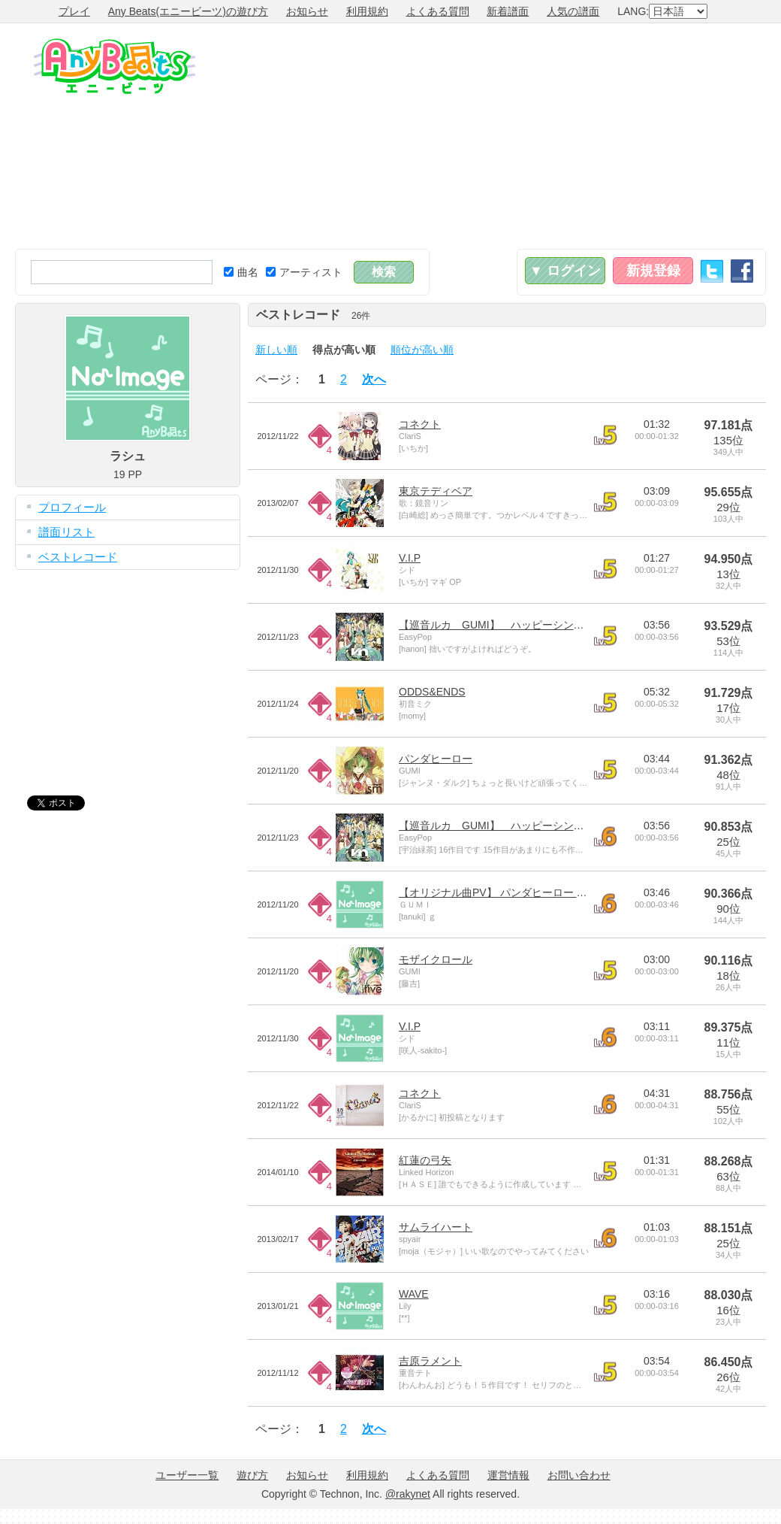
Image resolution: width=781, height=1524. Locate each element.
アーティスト (304, 272)
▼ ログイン (565, 270)
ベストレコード (77, 556)
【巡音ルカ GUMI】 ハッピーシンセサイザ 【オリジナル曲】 (554, 625)
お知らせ (307, 11)
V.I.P (410, 558)
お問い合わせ (579, 1475)
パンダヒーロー (435, 759)
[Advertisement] (543, 136)
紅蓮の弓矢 (425, 1160)
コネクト (420, 424)
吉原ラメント (430, 1361)
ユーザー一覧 (187, 1475)
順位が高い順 (422, 350)
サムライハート (435, 1227)
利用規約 (367, 11)
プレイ (74, 11)
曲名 (241, 272)
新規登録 (653, 270)
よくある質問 (437, 11)
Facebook (742, 271)
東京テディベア (435, 491)
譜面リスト (66, 532)
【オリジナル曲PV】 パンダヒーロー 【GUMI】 (512, 892)
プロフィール (72, 507)
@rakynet (407, 1494)
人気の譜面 (573, 11)
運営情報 (508, 1475)
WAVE (414, 1294)
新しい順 (276, 350)
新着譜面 (508, 11)
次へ (374, 379)
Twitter (712, 271)
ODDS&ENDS (432, 692)
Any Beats (114, 66)
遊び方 (252, 1475)
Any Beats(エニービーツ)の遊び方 (188, 11)
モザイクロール (435, 959)
